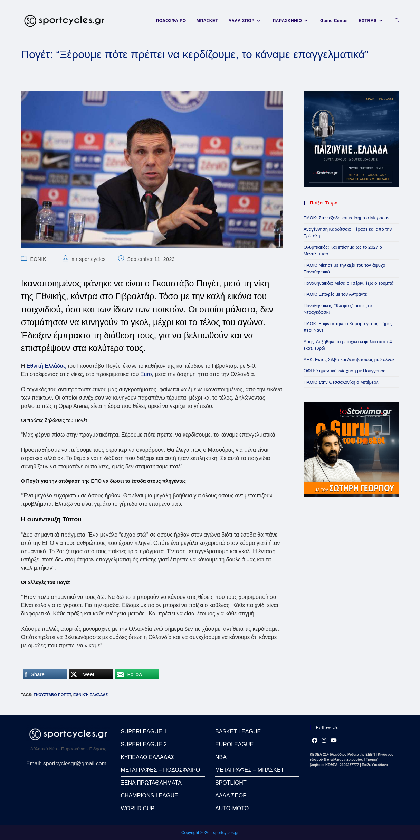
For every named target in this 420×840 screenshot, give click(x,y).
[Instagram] (324, 741)
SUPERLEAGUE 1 (143, 731)
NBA (221, 757)
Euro (146, 374)
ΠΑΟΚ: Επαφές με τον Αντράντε (335, 294)
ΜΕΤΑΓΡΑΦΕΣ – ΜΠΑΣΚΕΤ (249, 770)
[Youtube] (334, 741)
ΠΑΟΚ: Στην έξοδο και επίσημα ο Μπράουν (347, 217)
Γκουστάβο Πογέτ (52, 695)
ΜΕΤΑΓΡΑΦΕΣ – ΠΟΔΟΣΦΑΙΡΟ (160, 770)
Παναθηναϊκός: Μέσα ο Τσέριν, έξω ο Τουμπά (349, 283)
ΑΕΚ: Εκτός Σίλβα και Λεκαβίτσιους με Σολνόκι (350, 359)
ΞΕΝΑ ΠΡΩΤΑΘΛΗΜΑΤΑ (151, 783)
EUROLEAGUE (234, 744)
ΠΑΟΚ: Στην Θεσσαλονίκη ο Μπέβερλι (342, 382)
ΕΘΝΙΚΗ (40, 259)
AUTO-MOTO (232, 808)
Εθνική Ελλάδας (46, 366)
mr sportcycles (88, 259)
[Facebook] (314, 741)
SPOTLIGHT (231, 783)
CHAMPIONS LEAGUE (149, 795)
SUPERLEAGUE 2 (143, 744)
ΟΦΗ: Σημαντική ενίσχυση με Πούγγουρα (345, 370)
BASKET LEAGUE (238, 731)
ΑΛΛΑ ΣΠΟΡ (231, 795)
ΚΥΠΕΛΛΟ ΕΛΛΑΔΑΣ (147, 757)
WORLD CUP (137, 808)
